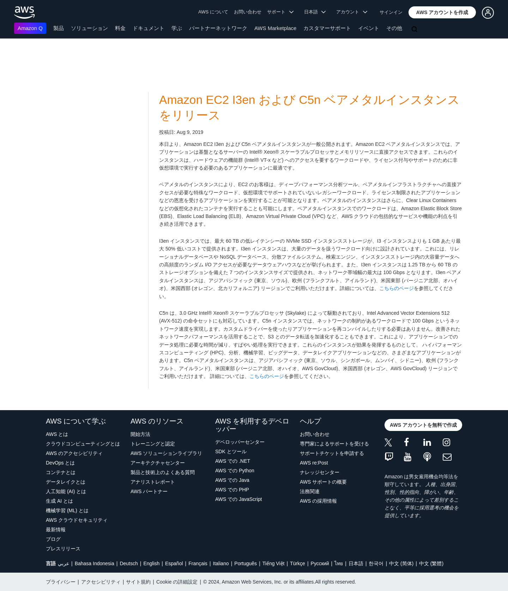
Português (245, 563)
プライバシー (60, 582)
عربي (63, 563)
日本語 (356, 563)
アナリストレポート (153, 482)
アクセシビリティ (101, 582)
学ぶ (176, 28)
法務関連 (310, 491)
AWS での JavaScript (238, 499)
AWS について (213, 11)
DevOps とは (60, 463)
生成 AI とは (59, 501)
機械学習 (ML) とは (67, 510)
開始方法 (140, 434)
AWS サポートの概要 (323, 482)
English (151, 563)
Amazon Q (30, 28)
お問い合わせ (247, 11)
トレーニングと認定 (153, 444)
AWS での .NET (232, 461)
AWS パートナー (149, 491)
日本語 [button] (315, 11)
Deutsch (129, 563)
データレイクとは (65, 482)
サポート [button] (280, 11)
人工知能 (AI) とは (66, 491)
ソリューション (89, 28)
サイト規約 (138, 582)
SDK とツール (231, 451)
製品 (58, 28)
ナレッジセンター (319, 472)
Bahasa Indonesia (94, 563)
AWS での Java (232, 480)
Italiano (221, 563)
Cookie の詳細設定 (177, 582)
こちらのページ (396, 288)
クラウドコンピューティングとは (83, 444)
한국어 (376, 563)
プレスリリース (63, 548)
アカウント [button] (351, 11)
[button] (442, 12)
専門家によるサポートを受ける (334, 444)
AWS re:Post (314, 463)
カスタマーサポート (327, 28)
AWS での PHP (232, 489)
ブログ (53, 539)
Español (174, 563)
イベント (368, 28)
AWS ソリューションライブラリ (166, 453)
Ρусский (320, 563)
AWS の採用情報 (318, 501)
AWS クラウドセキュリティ (77, 520)
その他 (394, 28)
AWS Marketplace (275, 28)
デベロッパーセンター (240, 442)
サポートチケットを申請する (332, 453)
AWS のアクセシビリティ (74, 453)
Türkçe (297, 563)
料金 (120, 28)
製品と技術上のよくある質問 (163, 472)
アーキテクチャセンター (158, 463)
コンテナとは (60, 472)
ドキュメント (148, 28)
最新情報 (56, 529)
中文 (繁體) (431, 563)
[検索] (415, 30)
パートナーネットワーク (218, 28)
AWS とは (57, 434)
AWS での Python (234, 470)
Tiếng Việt (273, 563)
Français (197, 563)
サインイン (391, 12)
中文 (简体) (401, 563)
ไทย (338, 563)
